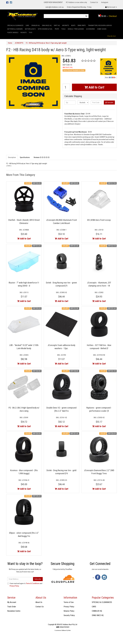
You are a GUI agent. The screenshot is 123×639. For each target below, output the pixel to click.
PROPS (57, 29)
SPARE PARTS (82, 25)
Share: (110, 77)
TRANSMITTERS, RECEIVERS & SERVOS (100, 25)
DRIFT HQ (57, 25)
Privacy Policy (14, 586)
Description (12, 157)
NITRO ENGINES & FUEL (45, 29)
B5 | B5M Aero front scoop (99, 220)
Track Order (11, 606)
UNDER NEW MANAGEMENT (53, 2)
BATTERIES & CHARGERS (15, 29)
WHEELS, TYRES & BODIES (76, 29)
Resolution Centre (13, 611)
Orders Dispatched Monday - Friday (79, 7)
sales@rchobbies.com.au (54, 7)
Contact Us (94, 2)
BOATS (73, 25)
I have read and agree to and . (24, 584)
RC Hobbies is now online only (76, 2)
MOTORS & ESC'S (30, 29)
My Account (11, 602)
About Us (39, 602)
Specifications (25, 157)
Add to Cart (94, 87)
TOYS (30, 32)
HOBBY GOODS (101, 29)
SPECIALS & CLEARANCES (15, 25)
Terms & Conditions (32, 583)
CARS (27, 25)
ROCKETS (23, 32)
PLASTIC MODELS (12, 32)
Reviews (42, 157)
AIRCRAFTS (65, 25)
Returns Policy (69, 611)
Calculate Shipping (73, 96)
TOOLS (63, 29)
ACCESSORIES (90, 29)
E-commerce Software (60, 630)
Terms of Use (69, 602)
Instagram (104, 2)
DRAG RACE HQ (47, 25)
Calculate (109, 102)
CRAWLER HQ (35, 25)
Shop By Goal (111, 36)
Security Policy (69, 615)
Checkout (113, 16)
